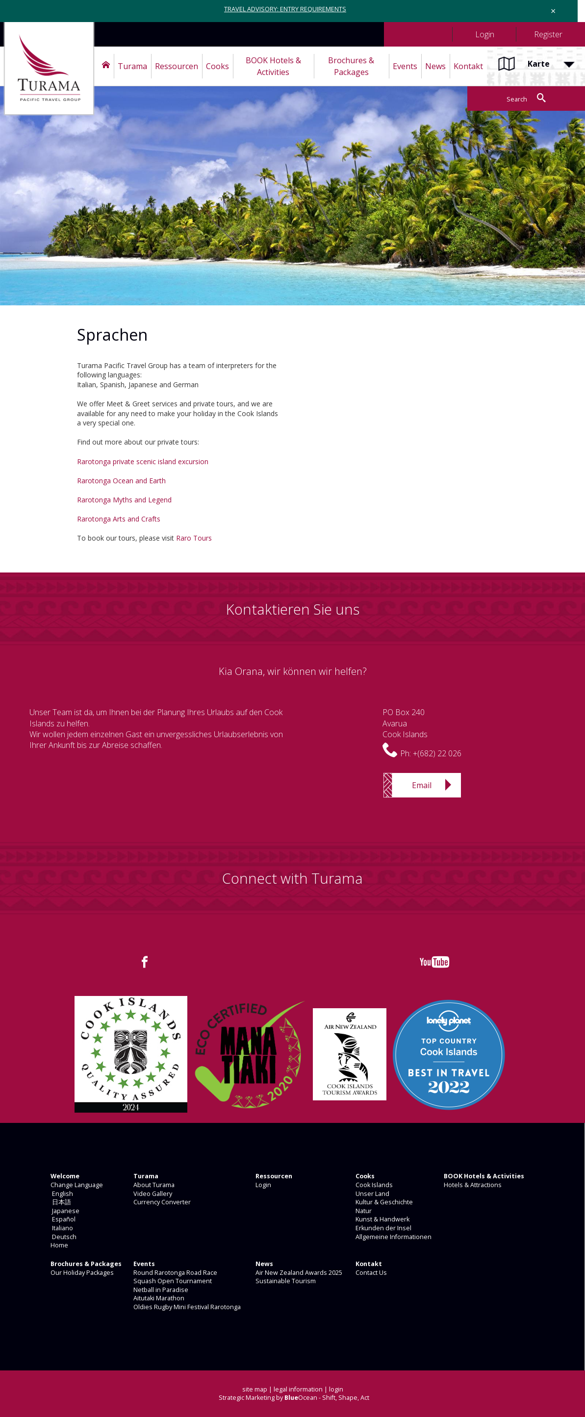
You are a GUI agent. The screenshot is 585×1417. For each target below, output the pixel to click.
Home (58, 1245)
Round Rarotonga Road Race (174, 1272)
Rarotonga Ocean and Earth (121, 480)
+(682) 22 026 (437, 753)
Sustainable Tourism (285, 1281)
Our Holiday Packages (81, 1272)
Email (422, 785)
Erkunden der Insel (382, 1228)
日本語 (60, 1202)
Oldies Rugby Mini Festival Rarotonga (186, 1307)
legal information (298, 1389)
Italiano (61, 1228)
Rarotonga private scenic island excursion (142, 461)
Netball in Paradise (160, 1290)
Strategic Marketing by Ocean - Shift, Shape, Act (294, 1397)
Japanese (64, 1211)
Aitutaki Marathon (158, 1298)
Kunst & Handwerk (381, 1219)
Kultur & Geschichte (383, 1202)
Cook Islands (373, 1185)
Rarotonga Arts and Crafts (118, 518)
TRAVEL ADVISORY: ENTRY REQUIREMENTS (285, 9)
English (61, 1194)
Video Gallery (152, 1194)
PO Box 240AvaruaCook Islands (405, 723)
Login (262, 1185)
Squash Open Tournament (172, 1281)
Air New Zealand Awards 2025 (298, 1272)
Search (517, 99)
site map (254, 1389)
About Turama (153, 1185)
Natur (363, 1211)
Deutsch (62, 1237)
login (336, 1389)
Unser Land (371, 1194)
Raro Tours (194, 538)
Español (62, 1219)
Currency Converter (161, 1202)
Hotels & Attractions (472, 1185)
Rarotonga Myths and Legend (124, 499)
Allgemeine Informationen (393, 1237)
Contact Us (370, 1272)
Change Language (76, 1185)
